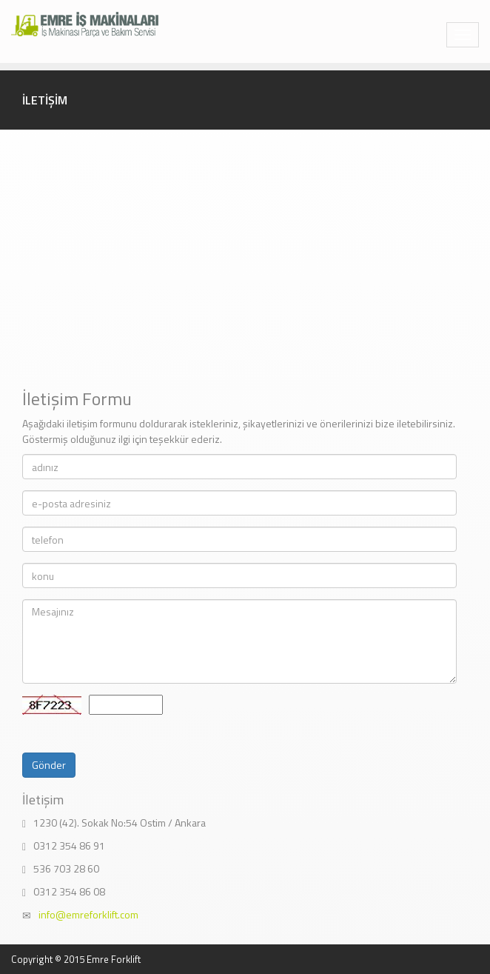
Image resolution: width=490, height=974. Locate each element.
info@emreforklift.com (88, 914)
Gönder (49, 765)
